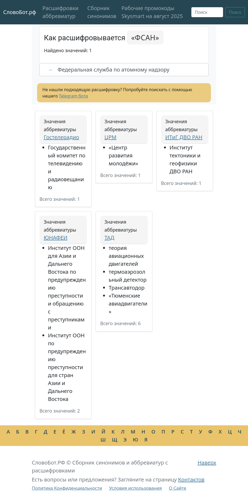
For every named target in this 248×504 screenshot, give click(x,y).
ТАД (109, 237)
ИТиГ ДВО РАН (183, 137)
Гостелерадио (61, 137)
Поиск (235, 12)
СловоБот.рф (19, 12)
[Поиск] (207, 12)
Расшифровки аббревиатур (60, 12)
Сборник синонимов (101, 12)
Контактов (191, 479)
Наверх (207, 462)
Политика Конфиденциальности (67, 488)
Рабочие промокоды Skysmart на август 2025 (152, 12)
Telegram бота (73, 96)
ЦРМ (110, 137)
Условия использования (135, 488)
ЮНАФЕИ (55, 237)
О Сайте (177, 488)
